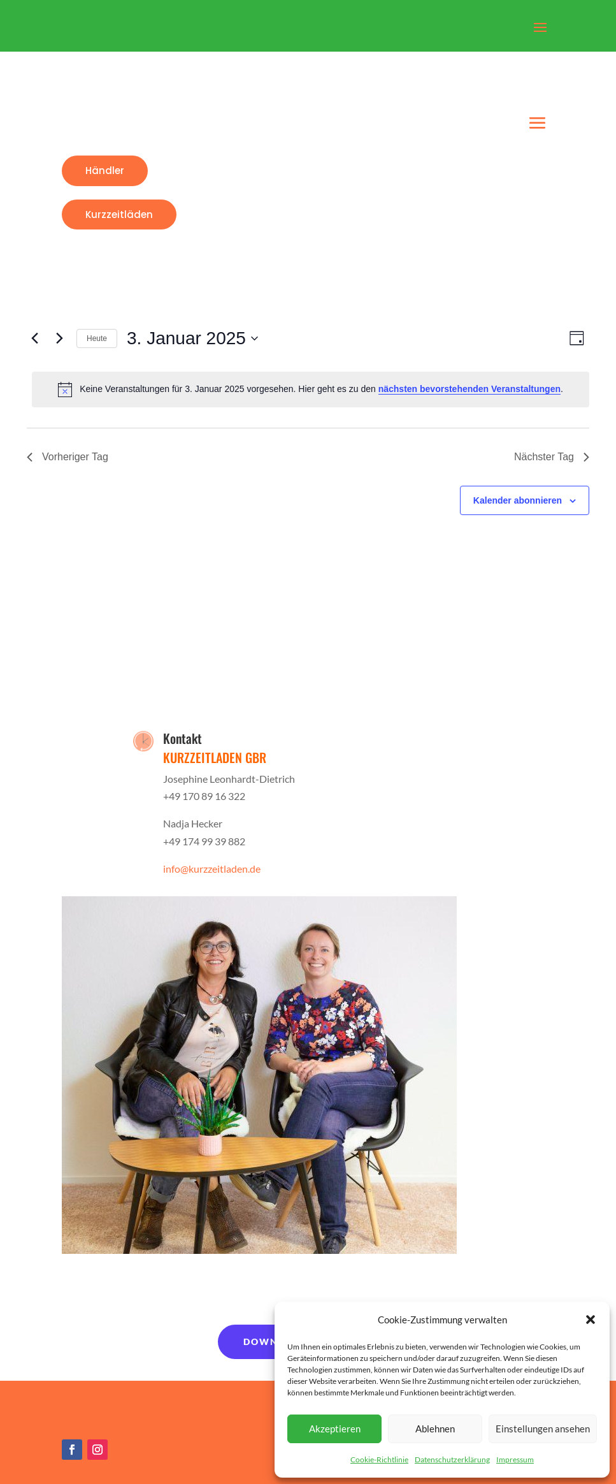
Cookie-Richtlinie (379, 1459)
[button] (590, 1319)
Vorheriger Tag (67, 456)
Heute (97, 338)
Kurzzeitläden (119, 214)
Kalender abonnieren (517, 500)
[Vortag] (34, 338)
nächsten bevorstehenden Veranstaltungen (469, 389)
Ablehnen (435, 1428)
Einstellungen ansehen (543, 1428)
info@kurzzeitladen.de (212, 868)
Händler (104, 170)
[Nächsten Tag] (59, 338)
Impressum (515, 1459)
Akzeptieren (335, 1428)
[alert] (310, 389)
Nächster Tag (551, 456)
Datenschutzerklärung (452, 1459)
